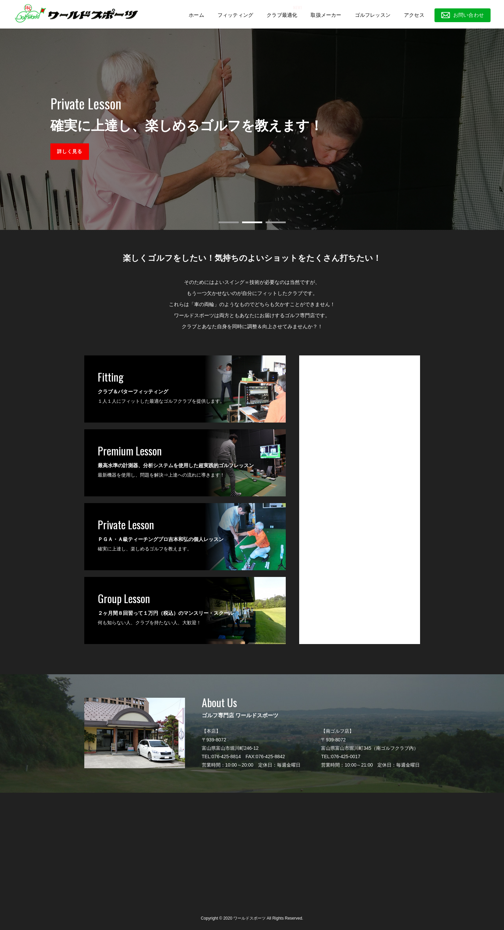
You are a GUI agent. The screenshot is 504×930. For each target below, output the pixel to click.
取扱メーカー (326, 15)
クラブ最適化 (282, 15)
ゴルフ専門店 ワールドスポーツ (337, 360)
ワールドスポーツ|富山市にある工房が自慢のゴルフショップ (76, 13)
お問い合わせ (468, 15)
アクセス (414, 15)
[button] (229, 222)
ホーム (196, 15)
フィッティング (235, 15)
